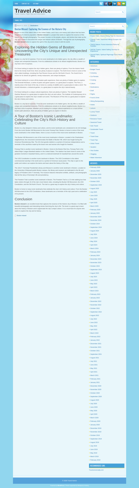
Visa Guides (94, 150)
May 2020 (93, 410)
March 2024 (94, 248)
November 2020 (95, 389)
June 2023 (94, 280)
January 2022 (95, 340)
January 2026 (95, 171)
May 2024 (93, 241)
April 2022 (93, 329)
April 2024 (93, 245)
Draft (92, 90)
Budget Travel (95, 69)
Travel (92, 133)
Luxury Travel (95, 112)
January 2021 (95, 382)
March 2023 (94, 291)
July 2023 (93, 276)
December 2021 (95, 343)
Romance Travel (96, 119)
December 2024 (95, 217)
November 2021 (95, 347)
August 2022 (94, 315)
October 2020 (95, 393)
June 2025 (94, 195)
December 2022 (95, 301)
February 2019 (95, 460)
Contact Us (25, 4)
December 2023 (95, 259)
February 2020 (95, 421)
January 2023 (95, 298)
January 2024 (95, 255)
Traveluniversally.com (96, 470)
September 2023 (96, 269)
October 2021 (95, 351)
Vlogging (93, 154)
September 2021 (96, 354)
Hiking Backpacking (97, 101)
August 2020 (94, 400)
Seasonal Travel (95, 122)
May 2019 (93, 453)
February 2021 (95, 379)
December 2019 (95, 428)
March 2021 (94, 375)
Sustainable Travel (96, 129)
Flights (92, 94)
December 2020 (95, 386)
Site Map (36, 4)
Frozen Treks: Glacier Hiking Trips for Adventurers (107, 36)
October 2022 (95, 308)
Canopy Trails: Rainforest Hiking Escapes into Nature (106, 40)
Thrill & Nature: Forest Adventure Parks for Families (104, 45)
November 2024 (95, 220)
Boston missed (21, 215)
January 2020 (95, 425)
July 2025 (93, 192)
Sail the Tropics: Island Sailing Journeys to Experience (104, 50)
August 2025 (94, 188)
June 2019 (94, 449)
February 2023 (95, 294)
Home (16, 4)
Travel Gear (94, 136)
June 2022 (94, 322)
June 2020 (94, 407)
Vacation (93, 147)
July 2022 (93, 319)
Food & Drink (94, 97)
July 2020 (93, 403)
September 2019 (96, 439)
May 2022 (93, 326)
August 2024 (94, 231)
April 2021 (93, 372)
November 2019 (95, 432)
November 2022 (95, 305)
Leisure (92, 108)
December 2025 (95, 174)
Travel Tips (18, 20)
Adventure (93, 66)
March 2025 (94, 206)
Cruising (93, 80)
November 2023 (95, 262)
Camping (93, 73)
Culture (92, 83)
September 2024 (96, 227)
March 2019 (94, 456)
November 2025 (95, 178)
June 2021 (94, 365)
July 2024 (93, 234)
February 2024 (95, 252)
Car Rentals (94, 76)
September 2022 (96, 312)
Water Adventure (96, 157)
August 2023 (94, 273)
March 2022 (94, 333)
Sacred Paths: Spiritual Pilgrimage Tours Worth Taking (106, 55)
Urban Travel (94, 143)
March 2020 (94, 418)
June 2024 (94, 238)
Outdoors (93, 115)
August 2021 (94, 358)
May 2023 (93, 284)
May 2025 (93, 199)
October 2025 (95, 181)
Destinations (34, 25)
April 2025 (93, 202)
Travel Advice (33, 11)
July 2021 (93, 361)
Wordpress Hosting (83, 485)
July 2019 (93, 446)
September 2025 (96, 185)
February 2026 (95, 167)
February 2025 (95, 210)
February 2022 (95, 336)
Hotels (92, 105)
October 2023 (95, 266)
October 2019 (95, 435)
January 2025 (95, 213)
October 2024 (95, 224)
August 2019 (94, 442)
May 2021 (93, 368)
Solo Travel (94, 126)
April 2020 (93, 414)
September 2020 (96, 396)
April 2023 (93, 287)
